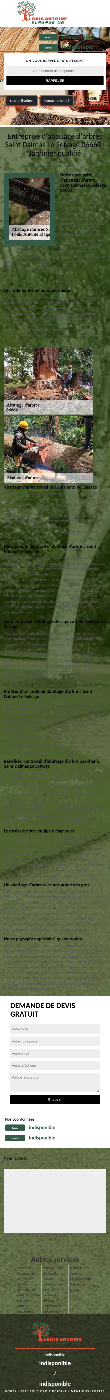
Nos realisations (21, 101)
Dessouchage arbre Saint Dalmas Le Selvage (53, 1292)
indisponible (78, 36)
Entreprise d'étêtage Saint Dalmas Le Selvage (28, 1276)
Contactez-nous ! (56, 101)
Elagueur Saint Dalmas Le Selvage (80, 1284)
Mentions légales (88, 1391)
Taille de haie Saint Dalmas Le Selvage (28, 1295)
